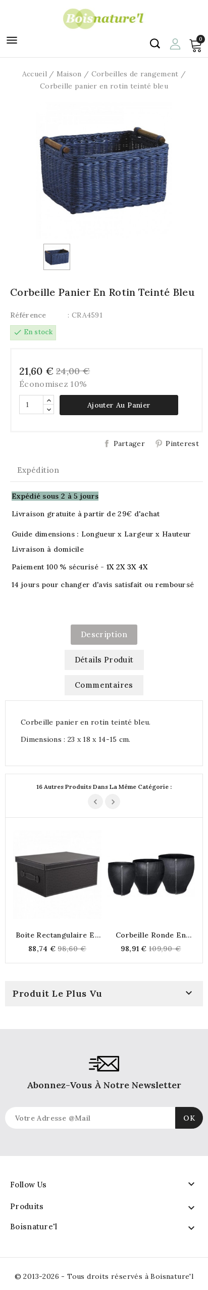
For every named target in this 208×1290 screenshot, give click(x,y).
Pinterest (182, 443)
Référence (28, 315)
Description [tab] (104, 634)
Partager (129, 443)
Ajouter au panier (119, 405)
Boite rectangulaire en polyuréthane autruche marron (57, 935)
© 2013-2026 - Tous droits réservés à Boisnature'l (104, 1276)
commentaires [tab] (104, 685)
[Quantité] (31, 404)
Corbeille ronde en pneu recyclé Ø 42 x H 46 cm (151, 935)
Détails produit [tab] (104, 659)
